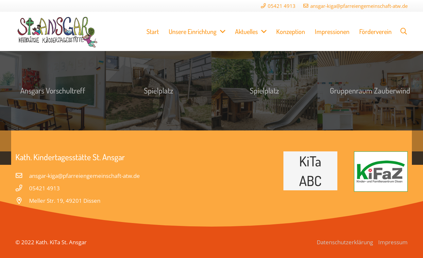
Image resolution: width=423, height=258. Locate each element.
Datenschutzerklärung (345, 242)
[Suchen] (404, 31)
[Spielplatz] (159, 90)
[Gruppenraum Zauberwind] (370, 90)
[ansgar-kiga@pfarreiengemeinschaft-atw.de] (22, 176)
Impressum (393, 242)
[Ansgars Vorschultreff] (53, 90)
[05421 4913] (22, 188)
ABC (310, 180)
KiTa (310, 161)
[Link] (58, 31)
